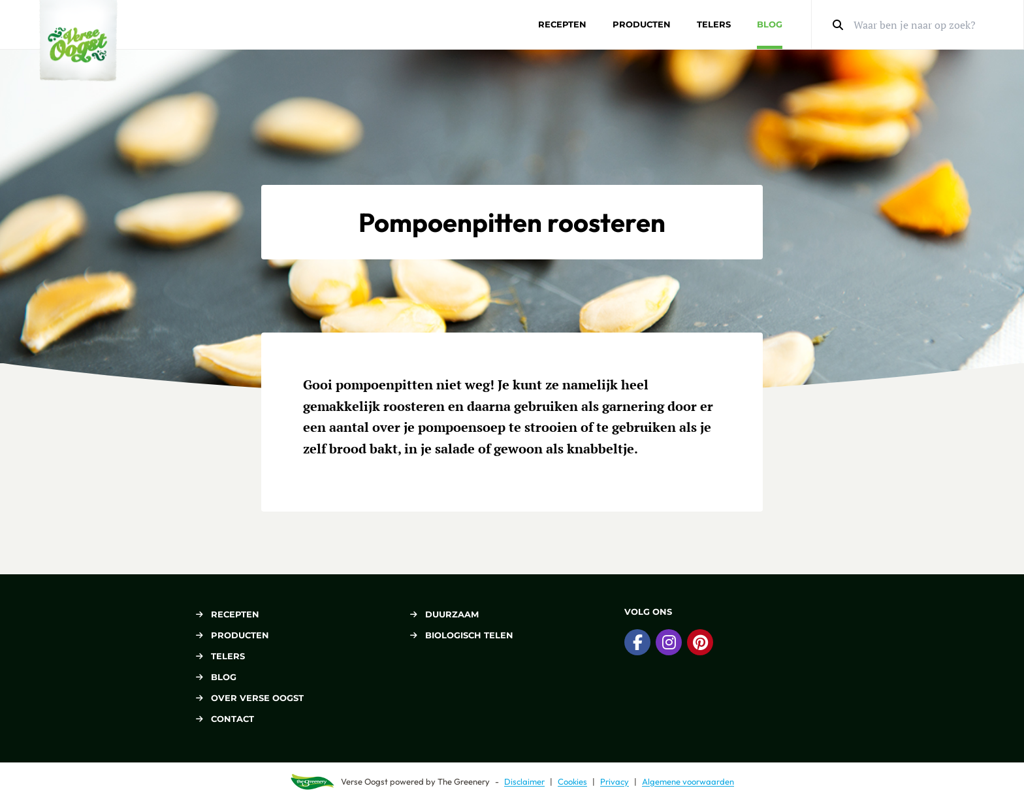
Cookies (572, 781)
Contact (225, 718)
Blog (769, 24)
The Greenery (464, 781)
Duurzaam (444, 614)
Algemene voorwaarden (688, 781)
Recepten (562, 24)
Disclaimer (524, 781)
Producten (642, 24)
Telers (714, 24)
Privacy (614, 781)
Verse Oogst (364, 781)
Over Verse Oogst (250, 698)
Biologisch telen (461, 635)
